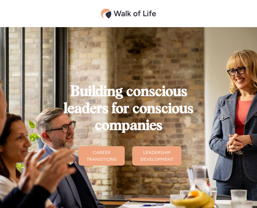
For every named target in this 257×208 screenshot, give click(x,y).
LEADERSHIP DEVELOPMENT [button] (156, 156)
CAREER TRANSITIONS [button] (102, 156)
